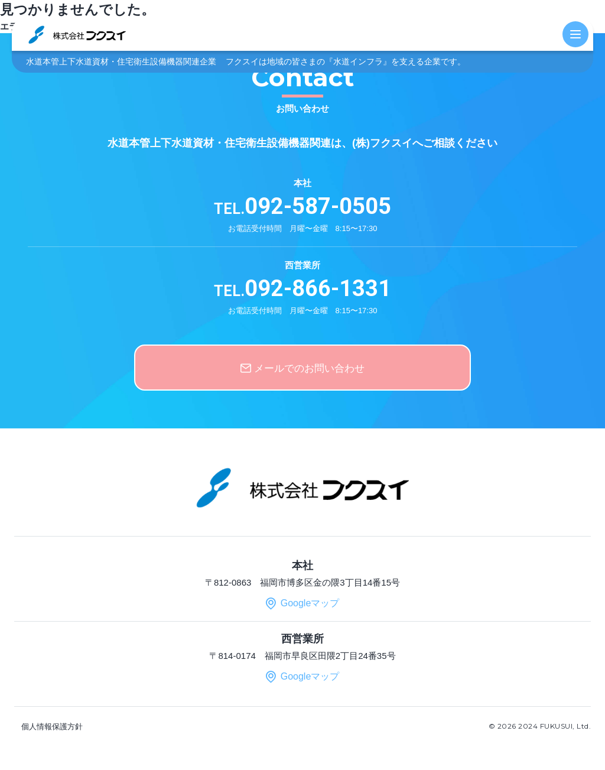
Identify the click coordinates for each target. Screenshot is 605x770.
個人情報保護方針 (52, 726)
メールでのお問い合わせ (309, 368)
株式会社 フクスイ (77, 34)
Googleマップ (310, 603)
